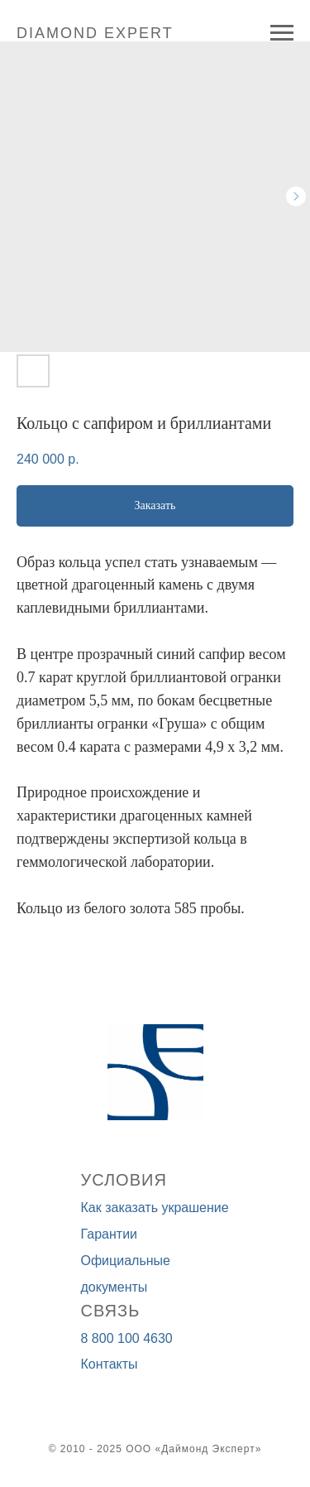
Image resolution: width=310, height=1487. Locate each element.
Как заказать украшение (155, 1208)
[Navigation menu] (281, 33)
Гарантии (109, 1234)
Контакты (109, 1364)
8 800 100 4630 (127, 1338)
